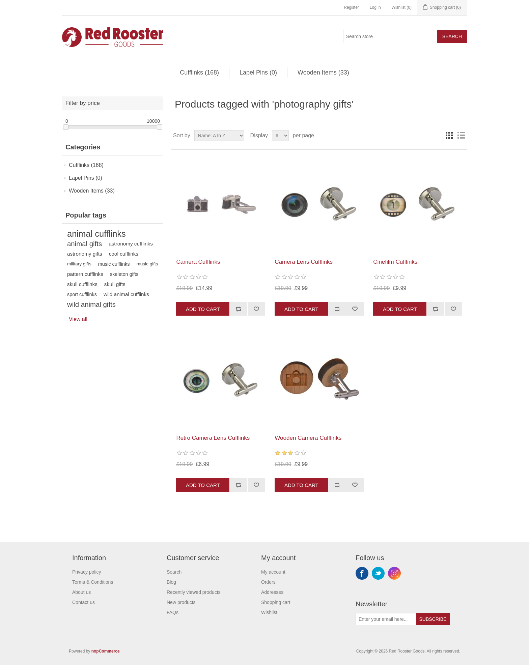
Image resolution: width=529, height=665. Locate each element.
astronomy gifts (84, 254)
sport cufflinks (82, 294)
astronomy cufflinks (131, 244)
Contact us (83, 602)
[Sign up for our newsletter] (386, 619)
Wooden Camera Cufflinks (308, 438)
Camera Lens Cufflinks (304, 262)
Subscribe (433, 619)
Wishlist (269, 612)
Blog (171, 582)
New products (181, 602)
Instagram (394, 573)
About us (81, 592)
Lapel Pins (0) (258, 72)
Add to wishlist (256, 309)
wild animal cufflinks (126, 294)
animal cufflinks (96, 233)
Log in (375, 7)
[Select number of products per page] (280, 135)
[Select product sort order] (219, 135)
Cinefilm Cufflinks (395, 262)
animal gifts (84, 244)
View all (78, 319)
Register (351, 7)
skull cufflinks (82, 284)
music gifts (147, 263)
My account (273, 572)
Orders (268, 582)
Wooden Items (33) (323, 72)
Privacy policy (86, 572)
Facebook (362, 573)
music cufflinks (114, 264)
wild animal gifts (91, 304)
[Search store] (390, 36)
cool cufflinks (123, 254)
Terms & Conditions (92, 582)
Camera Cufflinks (198, 262)
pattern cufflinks (85, 274)
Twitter (378, 573)
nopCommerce (105, 651)
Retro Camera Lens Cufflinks (213, 438)
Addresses (272, 592)
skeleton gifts (124, 274)
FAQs (172, 612)
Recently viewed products (194, 592)
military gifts (79, 263)
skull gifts (115, 284)
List (461, 135)
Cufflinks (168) (199, 72)
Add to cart (203, 309)
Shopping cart (275, 602)
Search (452, 36)
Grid (449, 135)
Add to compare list (238, 309)
